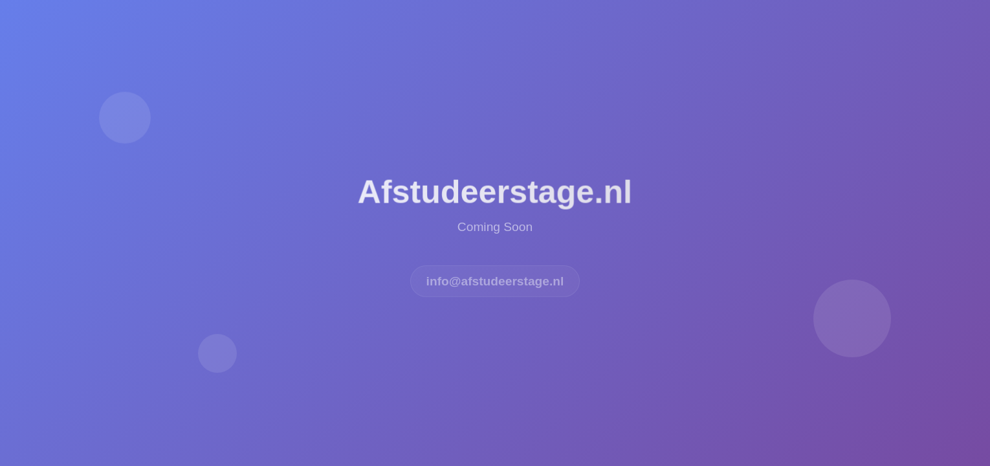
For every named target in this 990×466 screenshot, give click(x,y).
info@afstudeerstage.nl (495, 282)
